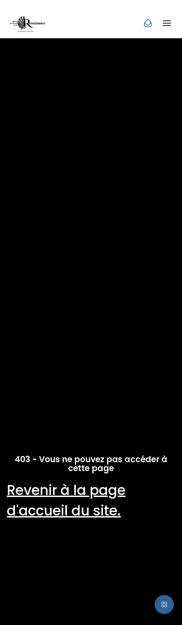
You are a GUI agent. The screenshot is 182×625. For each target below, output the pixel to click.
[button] (167, 23)
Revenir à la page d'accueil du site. (66, 500)
